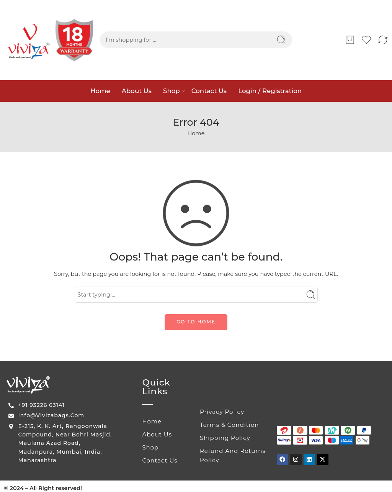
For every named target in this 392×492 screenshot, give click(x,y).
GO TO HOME (196, 322)
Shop (171, 91)
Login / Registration (270, 91)
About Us (137, 91)
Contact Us (209, 91)
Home (100, 91)
